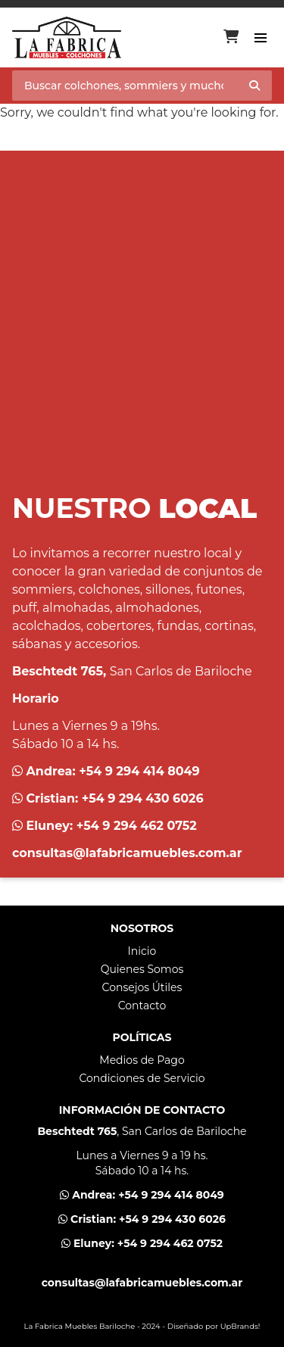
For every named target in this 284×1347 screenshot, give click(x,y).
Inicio (142, 951)
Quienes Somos (142, 969)
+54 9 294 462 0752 (136, 825)
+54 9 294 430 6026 (143, 798)
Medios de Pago (141, 1060)
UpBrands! (240, 1326)
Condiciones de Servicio (141, 1078)
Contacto (142, 1005)
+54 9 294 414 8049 (139, 771)
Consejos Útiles (142, 987)
